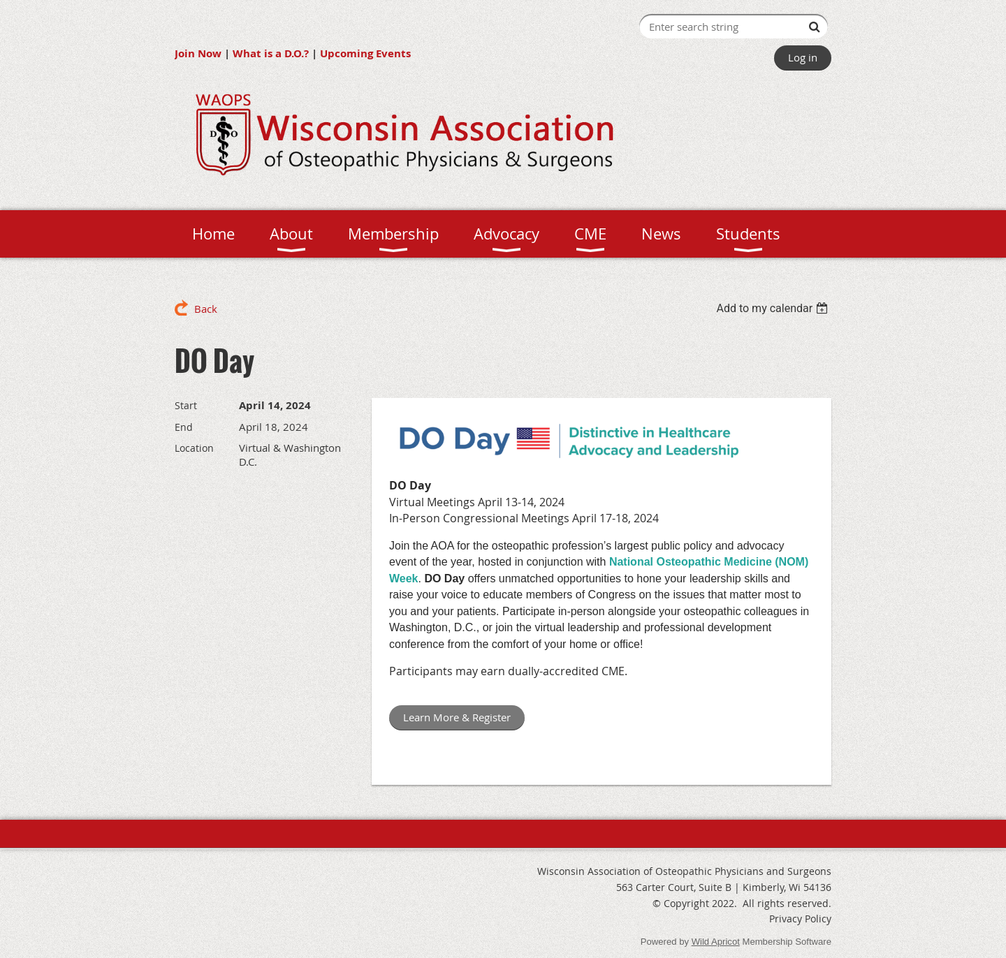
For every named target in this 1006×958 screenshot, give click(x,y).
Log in (802, 57)
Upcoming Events (365, 53)
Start (186, 405)
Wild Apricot (716, 941)
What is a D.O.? (271, 53)
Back (205, 309)
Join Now (198, 53)
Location (194, 448)
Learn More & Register (457, 717)
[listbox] (773, 308)
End (184, 427)
